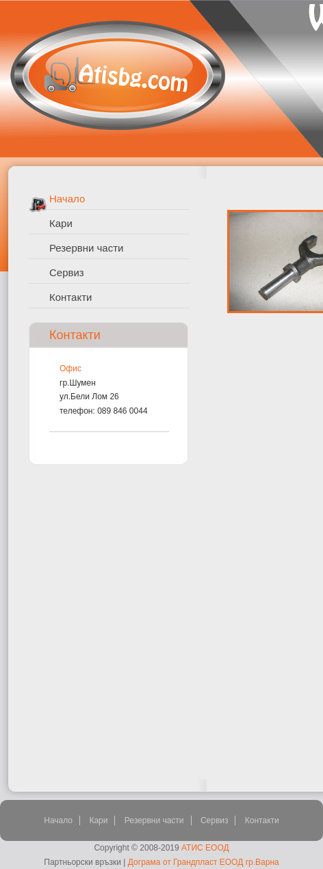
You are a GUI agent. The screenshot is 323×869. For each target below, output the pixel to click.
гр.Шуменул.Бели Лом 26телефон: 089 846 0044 (104, 397)
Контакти (70, 297)
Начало (67, 198)
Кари (61, 223)
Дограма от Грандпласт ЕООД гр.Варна (203, 862)
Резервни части (86, 248)
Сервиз (66, 272)
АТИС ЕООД (205, 848)
